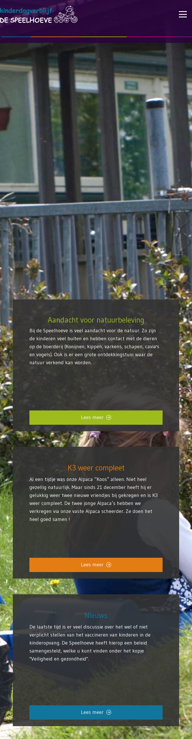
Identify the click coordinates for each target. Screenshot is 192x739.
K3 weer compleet (96, 468)
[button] (183, 14)
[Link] (96, 647)
